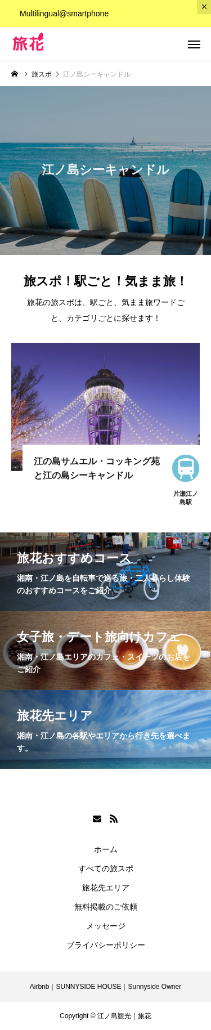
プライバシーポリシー (105, 945)
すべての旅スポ (105, 868)
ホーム (106, 849)
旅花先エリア (105, 888)
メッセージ (105, 926)
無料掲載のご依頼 (105, 907)
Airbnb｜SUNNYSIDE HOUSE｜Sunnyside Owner (105, 987)
